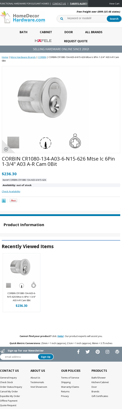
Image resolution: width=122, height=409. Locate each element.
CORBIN (42, 57)
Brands (95, 391)
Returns (65, 391)
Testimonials (37, 382)
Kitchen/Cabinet (100, 382)
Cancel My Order (9, 391)
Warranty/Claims (70, 386)
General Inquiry (8, 377)
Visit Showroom (38, 386)
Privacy (65, 396)
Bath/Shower (99, 377)
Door (68, 32)
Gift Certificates (100, 396)
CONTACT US (59, 3)
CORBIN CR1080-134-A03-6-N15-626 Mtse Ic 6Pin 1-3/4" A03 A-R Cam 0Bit (21, 297)
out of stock (17, 185)
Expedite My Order (10, 396)
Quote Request (8, 405)
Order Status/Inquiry (11, 386)
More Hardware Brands (23, 57)
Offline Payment (8, 400)
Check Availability (11, 191)
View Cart (114, 3)
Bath (23, 32)
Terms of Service (70, 377)
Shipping (65, 382)
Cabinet (46, 32)
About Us (35, 377)
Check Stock (6, 382)
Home (5, 57)
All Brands (93, 32)
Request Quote (75, 41)
